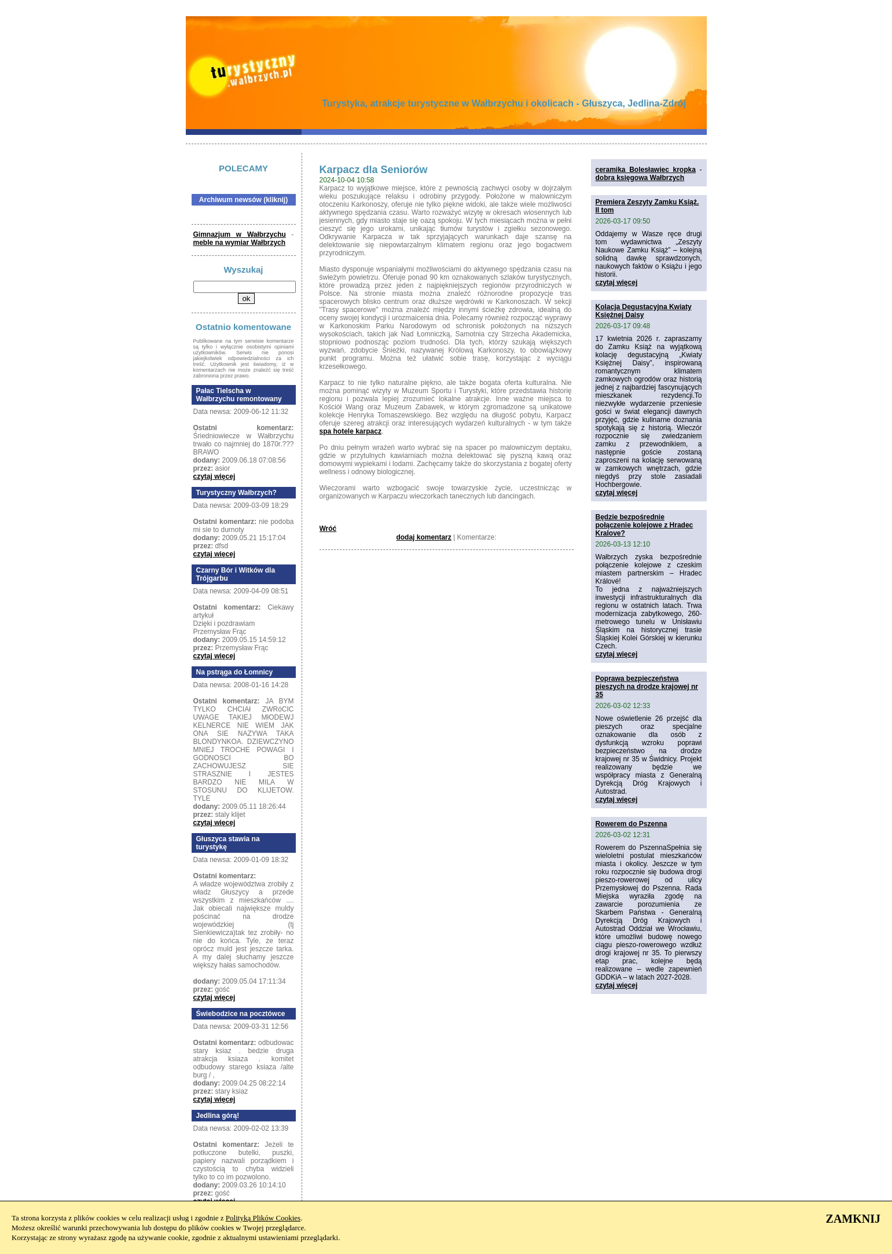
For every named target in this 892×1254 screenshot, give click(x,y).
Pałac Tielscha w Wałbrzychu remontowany (239, 395)
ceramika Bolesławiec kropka (646, 170)
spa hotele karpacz (350, 431)
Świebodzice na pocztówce (240, 1014)
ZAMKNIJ (853, 1218)
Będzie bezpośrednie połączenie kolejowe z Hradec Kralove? (644, 525)
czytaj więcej (214, 476)
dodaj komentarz (423, 537)
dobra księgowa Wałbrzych (640, 178)
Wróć (328, 529)
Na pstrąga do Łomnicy (234, 672)
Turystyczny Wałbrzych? (236, 493)
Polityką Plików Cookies (263, 1217)
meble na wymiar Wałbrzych (239, 243)
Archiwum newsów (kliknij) (243, 200)
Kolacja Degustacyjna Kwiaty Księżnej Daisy (644, 311)
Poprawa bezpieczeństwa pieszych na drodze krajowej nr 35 (647, 686)
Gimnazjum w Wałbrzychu (239, 234)
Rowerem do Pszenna (631, 824)
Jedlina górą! (218, 1116)
